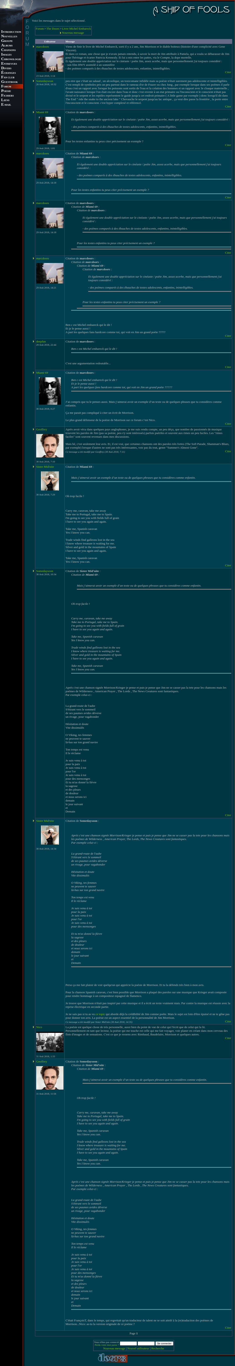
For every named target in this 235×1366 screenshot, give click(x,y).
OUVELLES (9, 36)
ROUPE (7, 41)
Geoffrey (41, 429)
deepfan (41, 341)
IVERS (6, 68)
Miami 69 (42, 112)
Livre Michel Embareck (76, 28)
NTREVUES (9, 64)
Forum (40, 28)
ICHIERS (7, 95)
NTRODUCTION (11, 32)
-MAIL (6, 105)
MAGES (6, 55)
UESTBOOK (9, 82)
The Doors (52, 28)
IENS (5, 100)
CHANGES (8, 73)
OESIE (6, 91)
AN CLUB (7, 77)
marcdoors (42, 46)
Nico (39, 1027)
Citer (228, 72)
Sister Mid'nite (45, 466)
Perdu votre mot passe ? (107, 1344)
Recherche (157, 1348)
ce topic (100, 1014)
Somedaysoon (44, 81)
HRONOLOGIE (11, 59)
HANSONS (8, 50)
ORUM (6, 86)
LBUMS (7, 45)
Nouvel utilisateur (138, 1348)
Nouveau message (73, 32)
